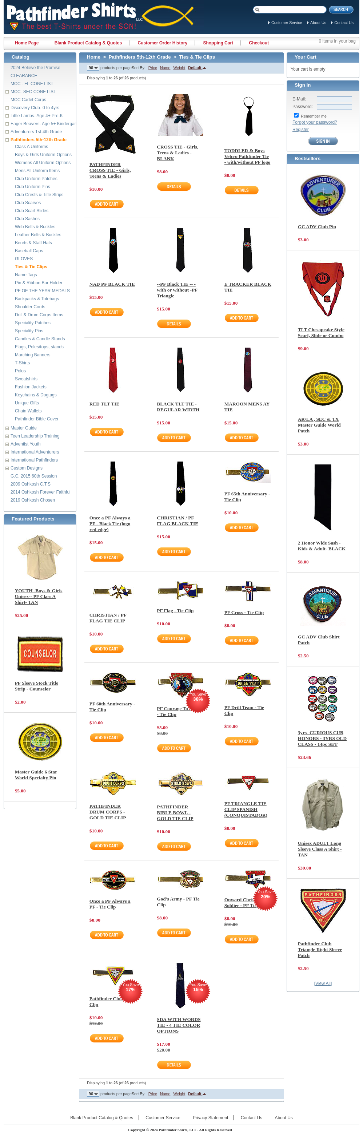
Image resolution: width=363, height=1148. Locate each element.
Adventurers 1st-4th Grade (36, 131)
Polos (20, 370)
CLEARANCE (24, 75)
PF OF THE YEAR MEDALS (42, 290)
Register (300, 129)
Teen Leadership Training (35, 436)
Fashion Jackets (31, 386)
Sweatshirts (26, 378)
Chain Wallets (28, 410)
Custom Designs (27, 468)
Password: (302, 106)
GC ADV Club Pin (317, 226)
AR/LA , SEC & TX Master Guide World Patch (319, 425)
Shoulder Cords (30, 306)
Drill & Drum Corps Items (39, 314)
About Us (318, 22)
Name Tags (26, 274)
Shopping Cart (218, 42)
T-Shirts (22, 362)
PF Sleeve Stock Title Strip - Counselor (36, 686)
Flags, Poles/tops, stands (39, 346)
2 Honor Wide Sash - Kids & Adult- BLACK (322, 545)
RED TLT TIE (104, 404)
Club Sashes (27, 218)
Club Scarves (28, 202)
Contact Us (344, 22)
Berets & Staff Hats (33, 242)
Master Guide (24, 428)
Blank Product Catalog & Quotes (88, 42)
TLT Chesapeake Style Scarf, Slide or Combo (321, 332)
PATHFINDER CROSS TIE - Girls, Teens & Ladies (110, 170)
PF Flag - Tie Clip (175, 610)
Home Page (27, 42)
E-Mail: (299, 99)
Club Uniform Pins (32, 186)
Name (165, 68)
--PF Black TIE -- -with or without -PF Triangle (177, 289)
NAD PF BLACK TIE (112, 284)
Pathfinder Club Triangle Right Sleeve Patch (320, 949)
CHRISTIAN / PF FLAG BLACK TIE (177, 520)
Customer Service (286, 22)
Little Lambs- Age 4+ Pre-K (37, 115)
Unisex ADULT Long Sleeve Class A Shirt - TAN (320, 849)
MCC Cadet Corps (28, 99)
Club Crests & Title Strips (39, 194)
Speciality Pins (29, 330)
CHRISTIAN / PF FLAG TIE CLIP (108, 618)
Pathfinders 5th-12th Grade (140, 57)
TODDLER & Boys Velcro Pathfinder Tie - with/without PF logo (247, 156)
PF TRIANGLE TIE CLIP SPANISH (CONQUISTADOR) (245, 809)
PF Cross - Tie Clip (244, 612)
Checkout (259, 42)
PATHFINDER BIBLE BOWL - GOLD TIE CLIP (175, 812)
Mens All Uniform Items (37, 170)
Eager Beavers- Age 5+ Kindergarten (46, 123)
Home (93, 57)
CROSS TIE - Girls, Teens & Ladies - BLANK (177, 152)
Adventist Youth (26, 444)
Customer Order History (162, 42)
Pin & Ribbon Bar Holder (39, 282)
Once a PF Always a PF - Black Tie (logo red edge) (110, 523)
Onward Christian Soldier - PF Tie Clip (245, 902)
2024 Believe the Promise (35, 67)
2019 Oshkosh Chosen (33, 500)
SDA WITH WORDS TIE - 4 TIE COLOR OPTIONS (178, 1025)
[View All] (323, 983)
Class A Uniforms (31, 146)
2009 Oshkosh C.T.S (31, 484)
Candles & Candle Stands (40, 338)
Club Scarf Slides (31, 210)
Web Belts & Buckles (35, 226)
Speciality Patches (33, 322)
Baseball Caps (29, 250)
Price (152, 68)
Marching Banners (32, 354)
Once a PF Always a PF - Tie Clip (110, 904)
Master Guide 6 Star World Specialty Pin (36, 774)
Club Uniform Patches (36, 178)
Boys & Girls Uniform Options (43, 154)
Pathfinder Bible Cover (37, 418)
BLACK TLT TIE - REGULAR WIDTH (178, 406)
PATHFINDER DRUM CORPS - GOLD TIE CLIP (107, 811)
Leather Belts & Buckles (38, 234)
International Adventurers (35, 452)
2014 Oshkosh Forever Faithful (41, 492)
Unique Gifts (27, 402)
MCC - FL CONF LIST (32, 83)
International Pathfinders (34, 460)
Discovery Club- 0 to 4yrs (35, 107)
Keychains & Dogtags (36, 394)
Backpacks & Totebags (37, 298)
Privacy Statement (210, 1117)
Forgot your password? (314, 122)
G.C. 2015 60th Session (34, 476)
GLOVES (24, 258)
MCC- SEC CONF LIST (33, 91)
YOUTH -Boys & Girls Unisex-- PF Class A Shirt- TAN (39, 596)
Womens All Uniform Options (43, 162)
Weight (179, 68)
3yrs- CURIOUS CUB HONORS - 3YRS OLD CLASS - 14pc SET (322, 738)
